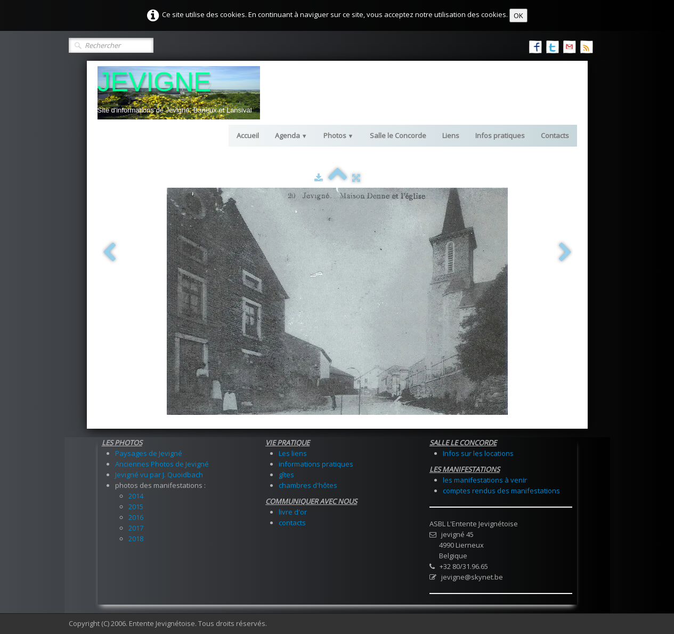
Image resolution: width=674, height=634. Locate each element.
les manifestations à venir (485, 480)
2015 (135, 506)
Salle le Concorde (398, 135)
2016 (135, 517)
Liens (450, 135)
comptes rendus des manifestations (501, 490)
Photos (338, 135)
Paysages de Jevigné (148, 453)
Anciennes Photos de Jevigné (162, 464)
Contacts (555, 135)
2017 (135, 528)
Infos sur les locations (478, 453)
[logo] (179, 92)
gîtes (286, 474)
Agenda (291, 135)
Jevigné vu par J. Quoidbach (159, 474)
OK (518, 15)
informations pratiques (316, 464)
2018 (135, 538)
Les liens (293, 453)
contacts (292, 522)
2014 (135, 496)
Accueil (248, 135)
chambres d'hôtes (308, 485)
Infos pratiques (500, 135)
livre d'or (293, 512)
